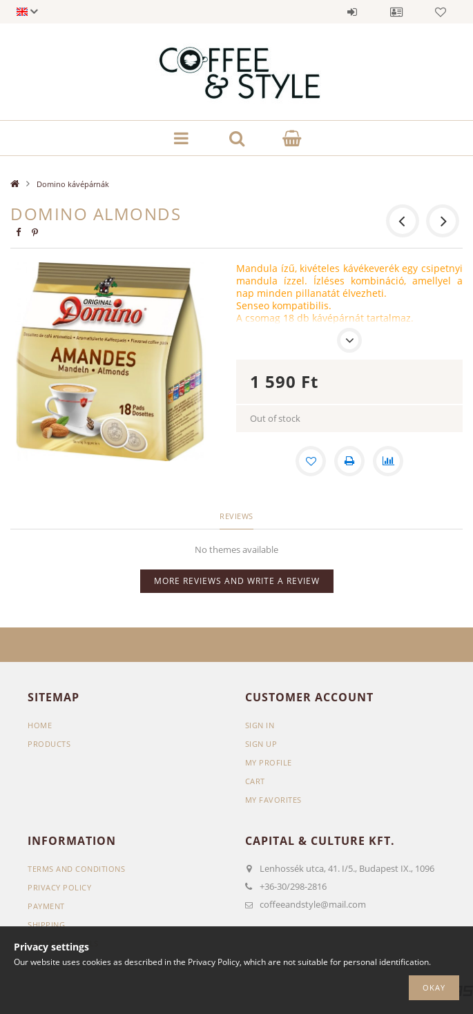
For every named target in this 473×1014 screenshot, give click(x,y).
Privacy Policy (59, 887)
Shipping (46, 924)
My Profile (268, 762)
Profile (396, 11)
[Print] (349, 461)
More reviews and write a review (237, 581)
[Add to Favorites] (311, 461)
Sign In (260, 725)
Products (49, 744)
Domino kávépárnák (73, 184)
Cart (255, 781)
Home (40, 725)
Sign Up (261, 744)
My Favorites (273, 799)
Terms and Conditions (76, 869)
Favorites (440, 11)
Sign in (352, 11)
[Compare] (388, 461)
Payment (46, 906)
